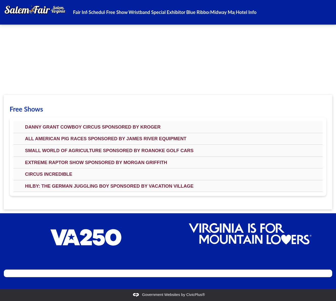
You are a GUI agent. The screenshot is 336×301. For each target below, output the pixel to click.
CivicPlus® (195, 294)
